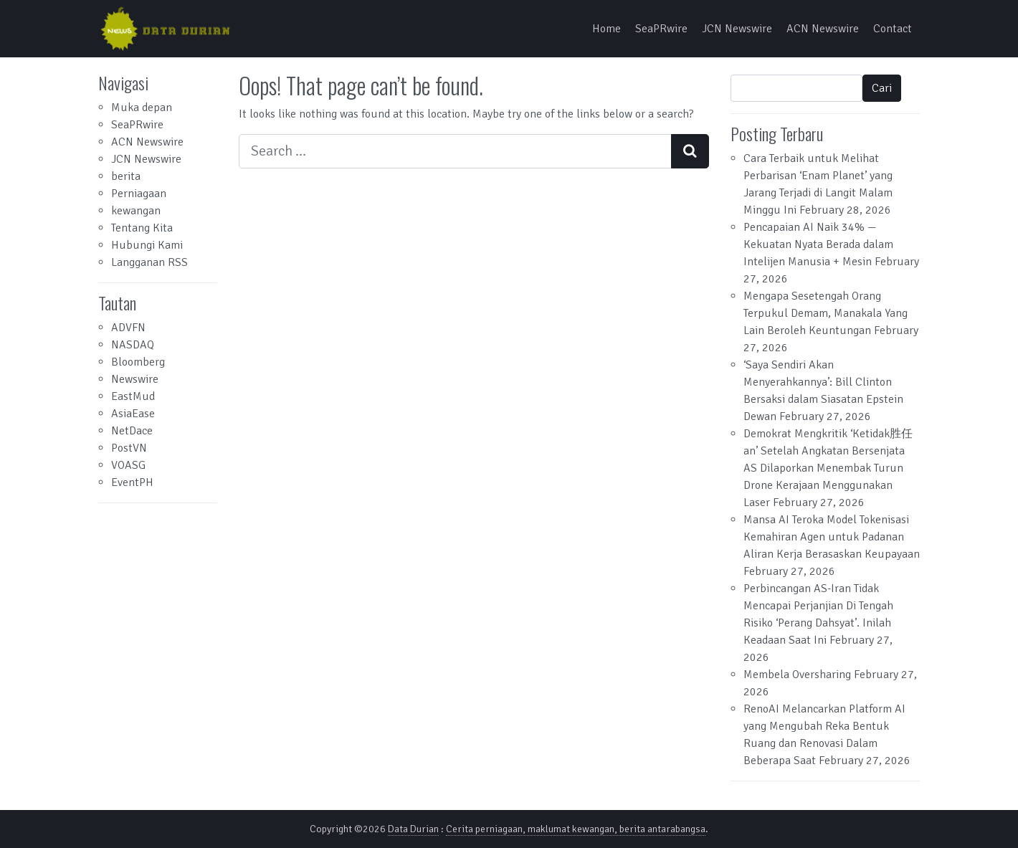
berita (126, 176)
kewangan (136, 211)
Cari (882, 88)
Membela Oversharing (797, 674)
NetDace (132, 431)
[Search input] (455, 151)
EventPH (132, 482)
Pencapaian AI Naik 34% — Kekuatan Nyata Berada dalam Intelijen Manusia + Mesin (818, 244)
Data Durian (413, 829)
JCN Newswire (737, 29)
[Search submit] (690, 151)
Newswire (134, 379)
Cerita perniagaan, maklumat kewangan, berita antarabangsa (575, 829)
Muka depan (141, 107)
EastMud (133, 396)
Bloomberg (138, 362)
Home (606, 29)
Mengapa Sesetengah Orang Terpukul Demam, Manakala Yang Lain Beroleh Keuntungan (825, 313)
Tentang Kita (142, 228)
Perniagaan (138, 193)
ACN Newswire (822, 29)
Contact (892, 29)
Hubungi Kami (147, 245)
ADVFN (128, 327)
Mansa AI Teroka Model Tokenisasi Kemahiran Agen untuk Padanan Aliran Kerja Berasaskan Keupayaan (831, 537)
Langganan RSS (149, 262)
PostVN (129, 448)
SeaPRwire (661, 29)
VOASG (128, 465)
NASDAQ (132, 345)
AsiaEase (133, 413)
